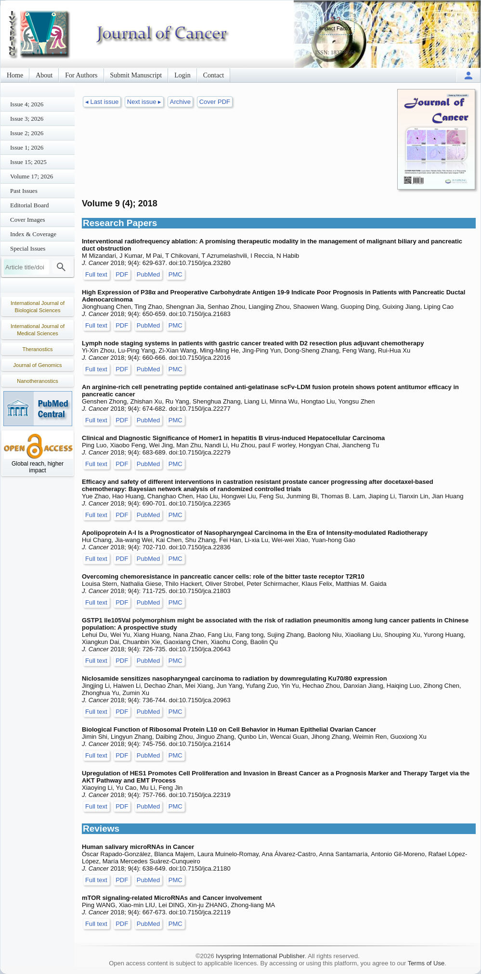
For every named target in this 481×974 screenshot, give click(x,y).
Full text (96, 274)
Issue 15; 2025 (28, 161)
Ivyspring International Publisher (260, 956)
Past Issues (24, 190)
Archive (180, 101)
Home (15, 75)
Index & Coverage (33, 234)
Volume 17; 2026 (31, 176)
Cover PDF (214, 101)
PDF (122, 274)
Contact (213, 75)
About (44, 75)
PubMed (148, 274)
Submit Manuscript (136, 75)
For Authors (81, 75)
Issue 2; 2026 (26, 133)
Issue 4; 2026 (26, 104)
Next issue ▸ (144, 101)
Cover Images (27, 219)
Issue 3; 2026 (26, 118)
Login (182, 75)
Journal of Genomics (37, 365)
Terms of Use (426, 963)
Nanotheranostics (37, 381)
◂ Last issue (101, 101)
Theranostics (38, 349)
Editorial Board (29, 205)
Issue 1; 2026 (26, 147)
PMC (175, 274)
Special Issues (27, 248)
